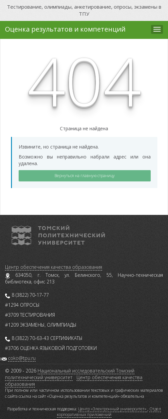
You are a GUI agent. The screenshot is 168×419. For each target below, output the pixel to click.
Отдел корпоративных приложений (109, 411)
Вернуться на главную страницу (85, 175)
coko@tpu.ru (22, 358)
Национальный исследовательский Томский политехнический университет (69, 373)
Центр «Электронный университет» (112, 409)
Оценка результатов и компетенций (65, 29)
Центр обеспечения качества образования (53, 267)
